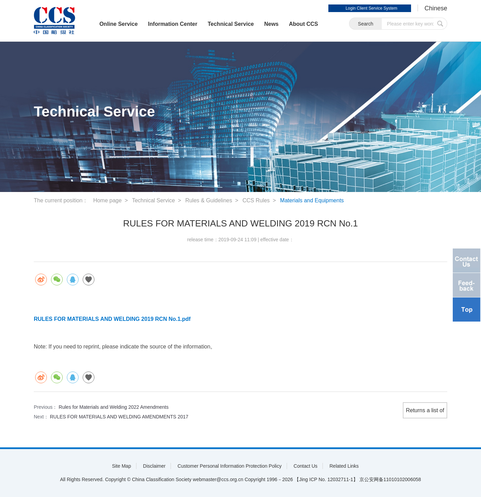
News (271, 24)
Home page (107, 200)
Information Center (172, 24)
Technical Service (231, 24)
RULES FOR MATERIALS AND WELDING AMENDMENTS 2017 (119, 416)
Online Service (118, 24)
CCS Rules (256, 200)
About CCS (303, 24)
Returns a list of (425, 410)
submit (440, 24)
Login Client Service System (371, 8)
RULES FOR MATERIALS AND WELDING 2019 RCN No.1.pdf (112, 319)
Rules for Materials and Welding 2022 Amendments (113, 407)
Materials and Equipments (312, 200)
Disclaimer (154, 466)
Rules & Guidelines (208, 200)
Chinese (435, 8)
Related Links (344, 466)
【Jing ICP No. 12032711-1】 (326, 479)
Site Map (121, 466)
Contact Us (305, 466)
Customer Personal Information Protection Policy (229, 466)
